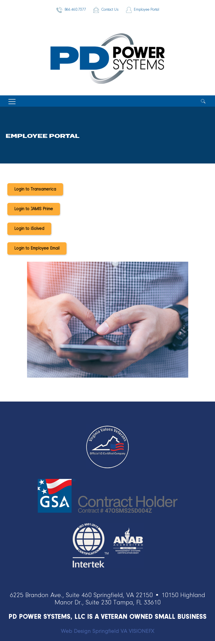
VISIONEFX (141, 631)
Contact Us (110, 10)
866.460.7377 (75, 10)
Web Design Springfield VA (94, 631)
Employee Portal (146, 10)
